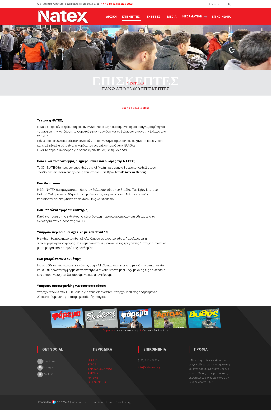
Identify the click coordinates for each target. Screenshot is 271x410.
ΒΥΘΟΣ (92, 364)
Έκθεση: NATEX (97, 382)
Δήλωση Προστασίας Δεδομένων (92, 402)
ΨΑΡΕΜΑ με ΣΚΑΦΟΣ (100, 368)
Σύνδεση (214, 4)
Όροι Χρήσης (123, 402)
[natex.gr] (63, 16)
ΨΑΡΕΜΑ (93, 373)
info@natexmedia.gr (86, 4)
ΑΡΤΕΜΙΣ (93, 377)
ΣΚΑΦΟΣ (93, 360)
